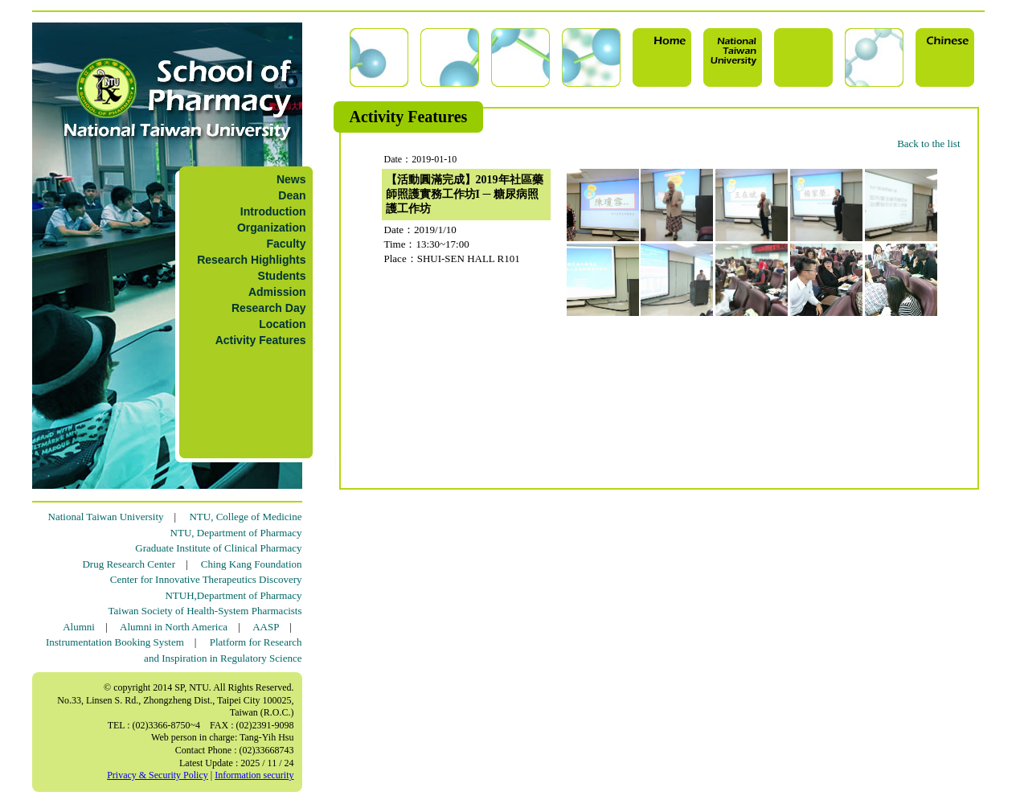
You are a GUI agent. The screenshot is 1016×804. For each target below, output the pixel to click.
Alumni (79, 627)
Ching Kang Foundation (251, 564)
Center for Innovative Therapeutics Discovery (206, 579)
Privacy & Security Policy (157, 775)
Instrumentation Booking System (115, 642)
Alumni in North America (173, 627)
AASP (265, 627)
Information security (254, 775)
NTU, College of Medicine (245, 517)
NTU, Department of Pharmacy (236, 533)
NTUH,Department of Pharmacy (233, 595)
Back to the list (928, 143)
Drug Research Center (128, 564)
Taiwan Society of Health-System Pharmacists (205, 611)
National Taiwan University (106, 517)
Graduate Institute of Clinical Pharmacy (218, 548)
